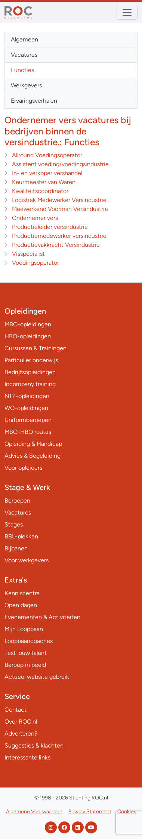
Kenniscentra (22, 593)
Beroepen (17, 500)
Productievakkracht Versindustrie (56, 244)
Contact (15, 709)
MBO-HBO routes (27, 431)
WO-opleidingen (26, 407)
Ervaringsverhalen (34, 100)
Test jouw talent (25, 652)
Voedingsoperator (35, 262)
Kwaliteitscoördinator (40, 191)
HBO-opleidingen (27, 336)
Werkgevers (26, 85)
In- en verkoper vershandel (47, 173)
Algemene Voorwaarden (34, 811)
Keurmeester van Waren (43, 182)
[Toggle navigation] (127, 12)
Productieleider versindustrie (50, 226)
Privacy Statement (89, 811)
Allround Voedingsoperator (47, 155)
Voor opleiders (23, 467)
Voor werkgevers (26, 560)
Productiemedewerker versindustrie (59, 235)
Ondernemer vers (35, 217)
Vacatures (24, 54)
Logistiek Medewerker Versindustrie (59, 199)
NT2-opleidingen (26, 396)
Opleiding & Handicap (33, 443)
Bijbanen (16, 548)
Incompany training (30, 384)
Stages (13, 524)
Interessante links (27, 757)
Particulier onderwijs (31, 360)
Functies (22, 70)
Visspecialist (28, 253)
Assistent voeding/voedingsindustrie (60, 164)
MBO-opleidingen (27, 324)
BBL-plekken (21, 536)
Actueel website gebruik (36, 676)
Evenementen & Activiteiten (42, 617)
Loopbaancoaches (28, 640)
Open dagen (20, 605)
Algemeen (24, 39)
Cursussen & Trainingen (35, 348)
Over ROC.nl (20, 721)
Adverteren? (20, 733)
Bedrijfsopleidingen (30, 372)
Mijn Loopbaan (23, 629)
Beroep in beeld (25, 664)
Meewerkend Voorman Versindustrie (60, 208)
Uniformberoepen (28, 419)
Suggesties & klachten (34, 745)
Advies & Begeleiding (32, 455)
